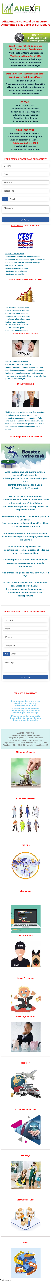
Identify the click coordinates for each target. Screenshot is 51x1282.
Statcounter (6, 1280)
